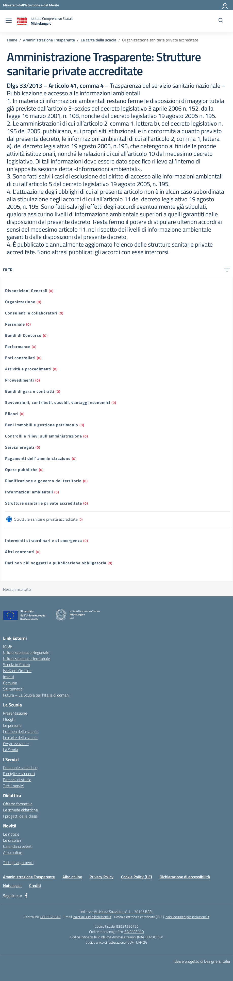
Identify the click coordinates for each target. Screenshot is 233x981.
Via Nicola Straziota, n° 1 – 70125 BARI (123, 911)
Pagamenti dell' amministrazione (38, 458)
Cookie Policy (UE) (136, 877)
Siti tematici (13, 689)
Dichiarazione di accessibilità (185, 877)
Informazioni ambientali (29, 492)
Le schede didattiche (20, 810)
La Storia (10, 750)
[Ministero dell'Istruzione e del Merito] (31, 5)
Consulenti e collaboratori (31, 313)
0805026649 (50, 916)
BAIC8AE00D (134, 931)
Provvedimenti (19, 380)
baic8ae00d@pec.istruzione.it (187, 916)
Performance (17, 346)
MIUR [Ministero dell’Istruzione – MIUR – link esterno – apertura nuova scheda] (7, 646)
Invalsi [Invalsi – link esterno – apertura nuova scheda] (8, 677)
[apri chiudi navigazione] (9, 21)
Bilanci (12, 414)
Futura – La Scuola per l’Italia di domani (36, 695)
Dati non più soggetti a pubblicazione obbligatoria (55, 563)
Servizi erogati (19, 447)
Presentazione (15, 713)
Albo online (12, 852)
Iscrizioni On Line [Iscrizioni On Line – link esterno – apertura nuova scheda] (17, 671)
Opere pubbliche (21, 469)
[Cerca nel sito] (221, 21)
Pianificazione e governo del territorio (43, 481)
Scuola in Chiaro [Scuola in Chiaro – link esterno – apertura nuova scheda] (16, 664)
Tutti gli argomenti (18, 862)
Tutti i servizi (13, 786)
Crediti (35, 885)
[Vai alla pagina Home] (12, 40)
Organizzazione (20, 302)
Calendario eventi (17, 846)
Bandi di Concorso (23, 335)
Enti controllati (20, 358)
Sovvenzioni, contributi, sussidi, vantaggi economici (57, 402)
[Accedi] (225, 5)
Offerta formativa (17, 804)
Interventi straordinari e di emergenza (43, 540)
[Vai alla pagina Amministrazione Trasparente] (49, 40)
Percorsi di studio (17, 780)
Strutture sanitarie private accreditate (43, 503)
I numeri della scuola (20, 731)
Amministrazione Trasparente (29, 877)
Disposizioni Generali (26, 291)
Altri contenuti (20, 552)
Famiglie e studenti (19, 774)
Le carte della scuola (20, 737)
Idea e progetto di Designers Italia (202, 961)
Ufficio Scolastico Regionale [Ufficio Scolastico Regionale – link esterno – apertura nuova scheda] (26, 652)
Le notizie (11, 834)
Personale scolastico (20, 767)
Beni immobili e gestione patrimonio (41, 425)
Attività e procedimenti (28, 369)
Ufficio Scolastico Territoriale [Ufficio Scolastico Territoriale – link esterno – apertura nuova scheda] (26, 658)
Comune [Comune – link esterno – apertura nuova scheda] (10, 683)
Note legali (12, 885)
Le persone (12, 725)
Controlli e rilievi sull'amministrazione (43, 436)
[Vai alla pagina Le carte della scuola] (98, 40)
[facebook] (26, 895)
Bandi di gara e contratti (29, 391)
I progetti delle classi (20, 816)
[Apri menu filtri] (227, 269)
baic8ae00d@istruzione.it (92, 916)
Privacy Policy (101, 877)
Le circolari (12, 840)
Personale (15, 324)
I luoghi (9, 719)
